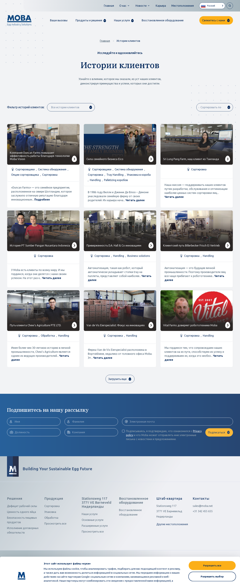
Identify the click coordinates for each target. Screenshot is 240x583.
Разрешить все (212, 543)
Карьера (161, 5)
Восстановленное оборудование (163, 20)
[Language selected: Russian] (212, 5)
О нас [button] (122, 5)
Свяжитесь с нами (213, 20)
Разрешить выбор (212, 554)
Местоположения (182, 5)
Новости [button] (141, 5)
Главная (109, 5)
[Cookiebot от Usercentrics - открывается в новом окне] (21, 576)
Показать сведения (206, 576)
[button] (91, 20)
